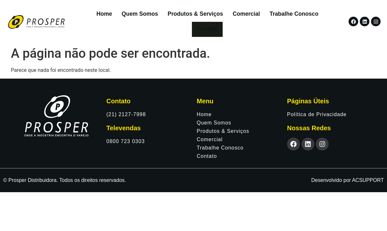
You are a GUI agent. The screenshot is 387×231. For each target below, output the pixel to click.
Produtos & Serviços (181, 15)
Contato (323, 15)
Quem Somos (126, 15)
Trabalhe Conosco (280, 15)
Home (90, 15)
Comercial (232, 15)
